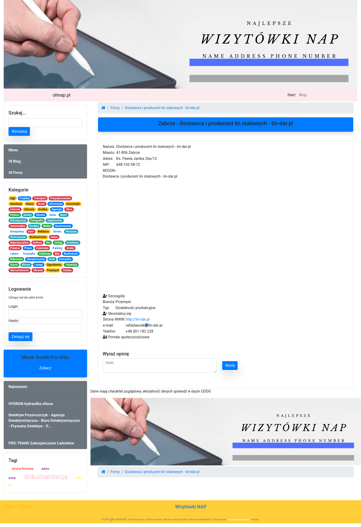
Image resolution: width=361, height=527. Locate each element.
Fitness (14, 215)
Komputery (17, 231)
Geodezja (16, 203)
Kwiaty (27, 215)
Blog (302, 95)
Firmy (16, 172)
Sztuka (67, 270)
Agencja (57, 209)
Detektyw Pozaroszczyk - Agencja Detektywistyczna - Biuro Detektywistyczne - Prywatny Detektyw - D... (44, 420)
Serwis (57, 231)
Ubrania (38, 270)
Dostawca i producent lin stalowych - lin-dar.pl (162, 108)
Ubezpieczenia (36, 259)
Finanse (15, 248)
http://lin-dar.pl (138, 319)
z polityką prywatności (238, 519)
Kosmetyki (73, 203)
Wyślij (230, 365)
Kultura (37, 242)
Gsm (31, 231)
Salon (54, 237)
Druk (52, 259)
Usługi (58, 242)
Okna (69, 209)
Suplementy (54, 220)
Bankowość (71, 253)
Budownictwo (38, 237)
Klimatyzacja (18, 220)
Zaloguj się (20, 336)
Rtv (48, 242)
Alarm (13, 264)
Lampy (39, 264)
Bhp (57, 253)
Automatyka (17, 226)
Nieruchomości (19, 270)
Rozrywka (65, 259)
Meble (47, 226)
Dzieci (30, 203)
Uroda (70, 248)
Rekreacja (16, 259)
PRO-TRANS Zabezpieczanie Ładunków (41, 443)
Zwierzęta (42, 248)
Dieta (52, 215)
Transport (40, 198)
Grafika (42, 209)
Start (292, 94)
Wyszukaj (19, 131)
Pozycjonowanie (60, 198)
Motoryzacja (18, 237)
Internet (15, 209)
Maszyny (71, 231)
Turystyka (29, 253)
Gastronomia (63, 226)
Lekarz (14, 253)
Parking (57, 248)
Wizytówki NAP (191, 506)
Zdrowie (29, 209)
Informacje (55, 203)
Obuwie (40, 215)
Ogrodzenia (54, 264)
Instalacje (73, 242)
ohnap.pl (61, 95)
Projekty (24, 198)
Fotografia (36, 220)
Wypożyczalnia (19, 242)
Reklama (43, 231)
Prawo (28, 248)
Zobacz (45, 368)
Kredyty (34, 226)
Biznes (26, 264)
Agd (12, 198)
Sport (63, 215)
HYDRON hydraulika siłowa (31, 404)
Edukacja (45, 253)
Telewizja (71, 264)
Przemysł (53, 270)
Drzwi (41, 203)
